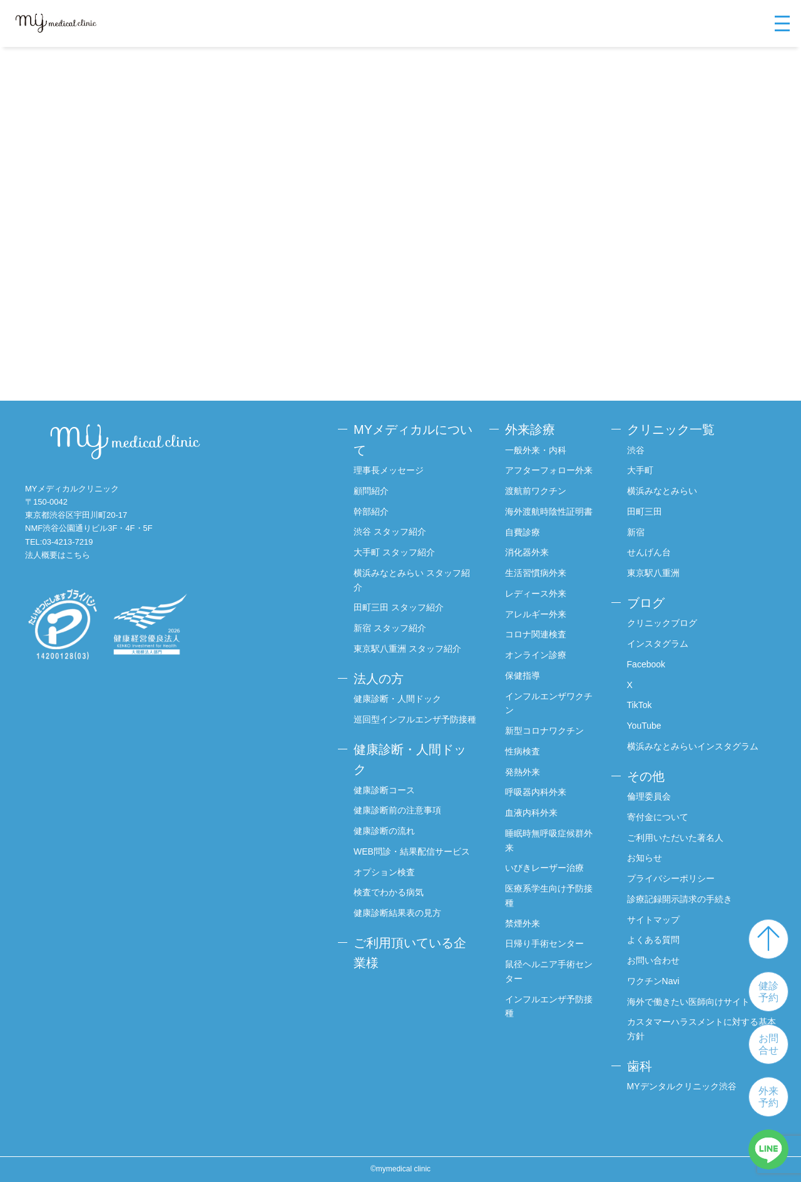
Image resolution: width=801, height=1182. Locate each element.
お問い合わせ (653, 960)
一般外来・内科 (535, 450)
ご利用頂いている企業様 (410, 953)
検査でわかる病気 (389, 892)
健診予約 (768, 991)
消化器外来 (527, 552)
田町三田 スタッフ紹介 (399, 607)
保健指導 (522, 676)
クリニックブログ (662, 623)
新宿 (636, 532)
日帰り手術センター (544, 943)
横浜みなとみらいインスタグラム (692, 746)
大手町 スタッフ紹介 (394, 552)
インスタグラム (657, 644)
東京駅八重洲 (653, 573)
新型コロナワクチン (544, 731)
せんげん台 (649, 552)
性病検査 (522, 751)
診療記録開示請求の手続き (679, 899)
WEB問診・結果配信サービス (412, 851)
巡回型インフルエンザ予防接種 (415, 719)
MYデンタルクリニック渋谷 (682, 1086)
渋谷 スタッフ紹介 (390, 532)
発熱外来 (522, 772)
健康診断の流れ (384, 831)
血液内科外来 (531, 813)
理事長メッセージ (389, 470)
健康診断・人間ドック (397, 699)
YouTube (644, 726)
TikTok (639, 705)
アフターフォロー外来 (549, 470)
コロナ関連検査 (535, 634)
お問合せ (768, 1044)
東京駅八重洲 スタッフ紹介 (407, 649)
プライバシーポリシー (671, 878)
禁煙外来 (522, 923)
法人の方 (379, 679)
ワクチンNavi (653, 981)
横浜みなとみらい (662, 491)
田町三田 (644, 511)
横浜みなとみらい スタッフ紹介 (412, 580)
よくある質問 (653, 940)
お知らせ (644, 858)
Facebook (646, 664)
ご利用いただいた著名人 (675, 838)
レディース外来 (535, 593)
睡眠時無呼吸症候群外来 (549, 840)
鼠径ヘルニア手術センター (549, 971)
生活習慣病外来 (535, 573)
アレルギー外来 (535, 614)
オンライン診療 (535, 655)
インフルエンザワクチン (549, 703)
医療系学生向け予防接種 (549, 895)
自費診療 (522, 532)
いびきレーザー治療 (544, 868)
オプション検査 (384, 872)
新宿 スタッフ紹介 (390, 628)
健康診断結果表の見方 (397, 913)
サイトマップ (653, 920)
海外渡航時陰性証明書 (549, 511)
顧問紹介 (371, 491)
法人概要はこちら (57, 555)
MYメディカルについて (413, 440)
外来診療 (530, 429)
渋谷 (636, 450)
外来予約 (768, 1097)
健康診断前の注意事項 (397, 810)
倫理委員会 (649, 796)
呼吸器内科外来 (535, 792)
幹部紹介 (371, 511)
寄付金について (657, 817)
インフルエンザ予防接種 (549, 1006)
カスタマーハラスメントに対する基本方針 (701, 1029)
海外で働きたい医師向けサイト (688, 1002)
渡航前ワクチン (535, 491)
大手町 (640, 470)
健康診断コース (384, 790)
